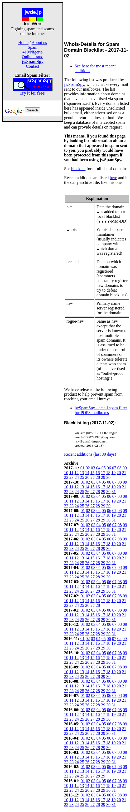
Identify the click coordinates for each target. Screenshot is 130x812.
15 (92, 472)
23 (71, 477)
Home (23, 42)
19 (113, 472)
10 (66, 472)
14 (87, 472)
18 (108, 472)
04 (98, 468)
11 (71, 472)
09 (125, 468)
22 (66, 477)
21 (124, 472)
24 (77, 477)
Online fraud (32, 57)
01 (82, 468)
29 (103, 477)
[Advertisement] (33, 201)
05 (104, 468)
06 (109, 468)
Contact (32, 66)
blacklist (78, 168)
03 (93, 468)
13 (82, 472)
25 (82, 477)
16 (97, 472)
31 (114, 491)
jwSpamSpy (74, 84)
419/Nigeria (32, 52)
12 (76, 472)
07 (114, 468)
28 (98, 477)
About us (39, 42)
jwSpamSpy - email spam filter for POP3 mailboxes (101, 410)
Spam (32, 47)
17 (103, 472)
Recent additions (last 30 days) (90, 454)
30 (108, 477)
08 (119, 468)
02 (88, 468)
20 (119, 472)
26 (87, 477)
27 (92, 477)
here (113, 177)
